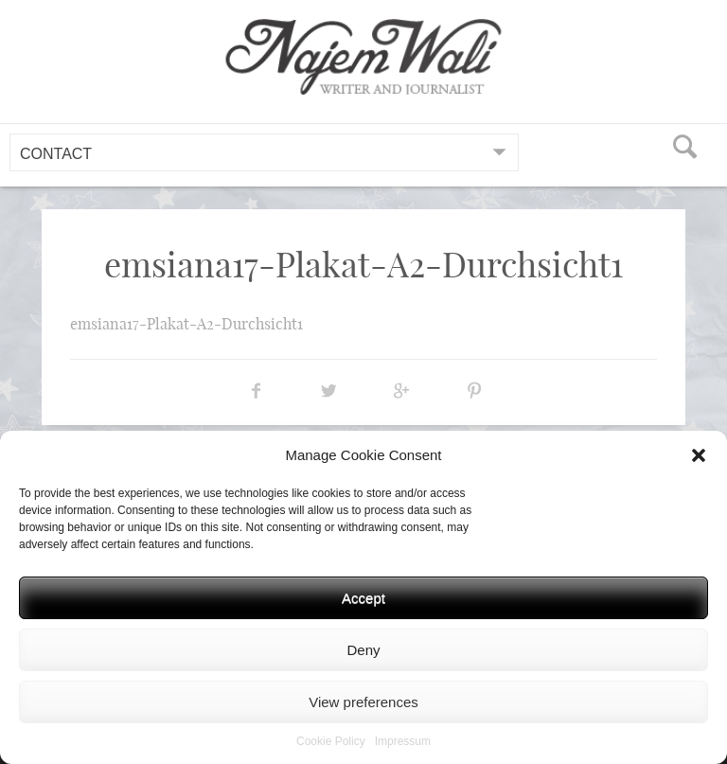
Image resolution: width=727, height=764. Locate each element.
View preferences (363, 702)
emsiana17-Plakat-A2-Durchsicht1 (186, 323)
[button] (698, 455)
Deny (363, 650)
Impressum (403, 741)
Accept (363, 598)
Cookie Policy (330, 741)
